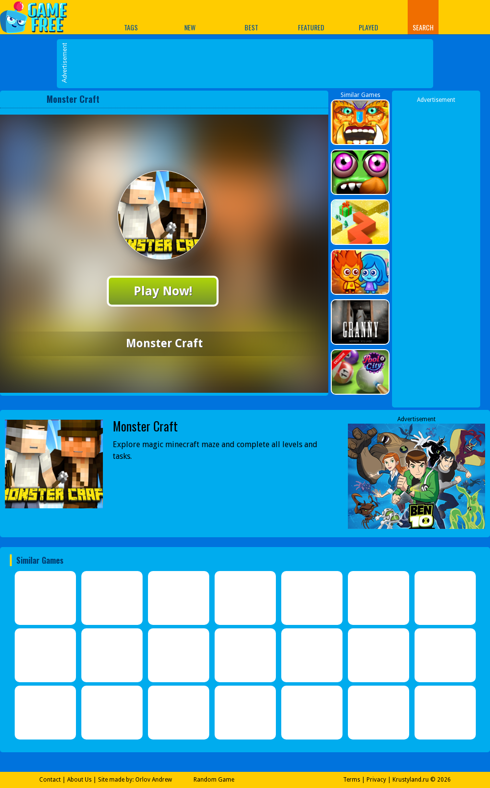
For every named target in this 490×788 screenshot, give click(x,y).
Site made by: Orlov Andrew (135, 779)
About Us (79, 779)
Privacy (376, 779)
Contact (50, 779)
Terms (351, 779)
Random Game (214, 779)
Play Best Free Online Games (38, 16)
